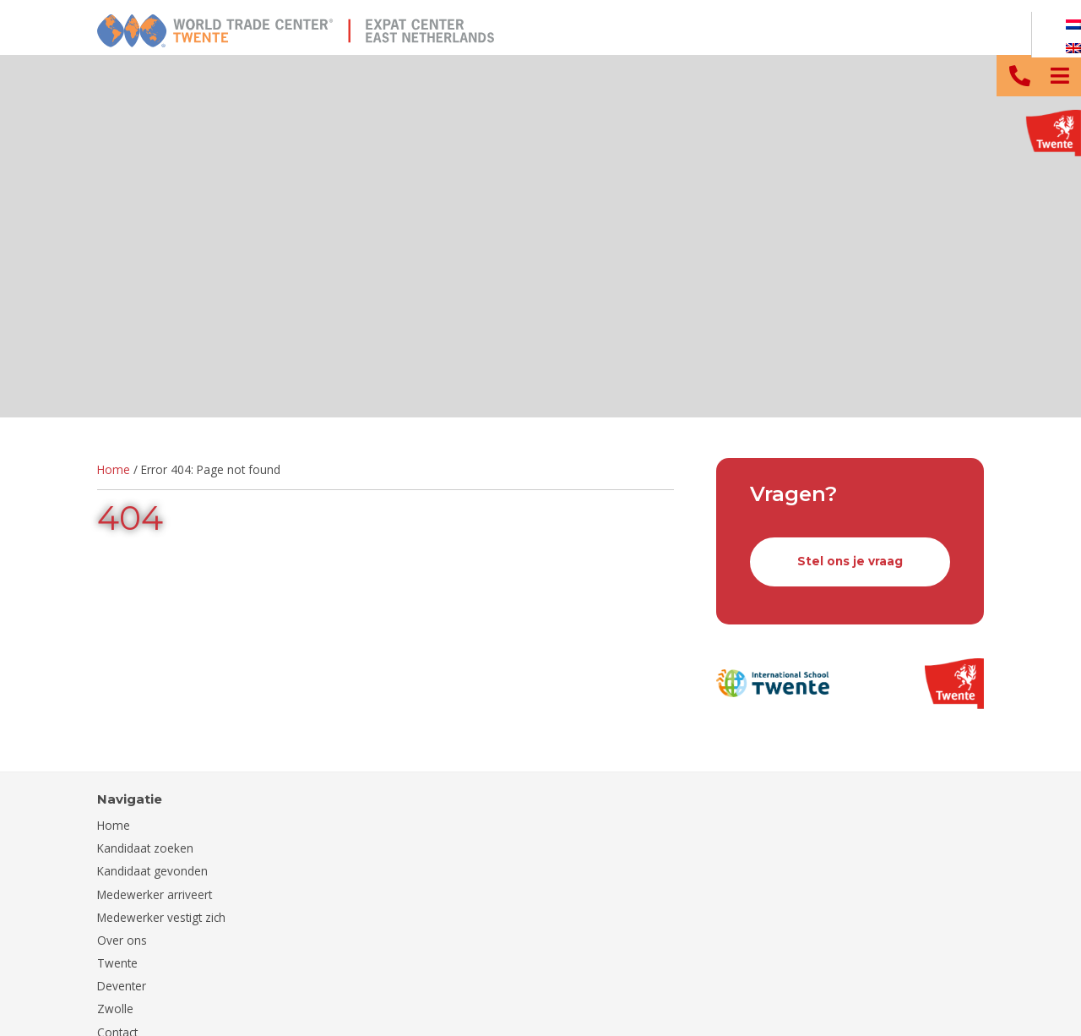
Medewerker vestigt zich (161, 917)
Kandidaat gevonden (152, 871)
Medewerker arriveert (154, 894)
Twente (117, 963)
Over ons (122, 940)
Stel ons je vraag (850, 561)
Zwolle (115, 1009)
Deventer (121, 986)
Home (113, 469)
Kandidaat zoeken (145, 848)
